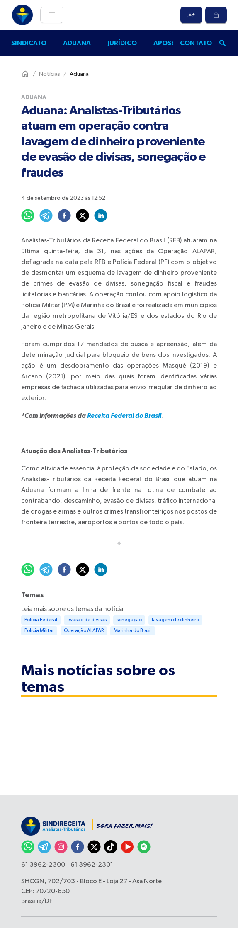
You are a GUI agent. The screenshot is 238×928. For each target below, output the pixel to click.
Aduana (77, 43)
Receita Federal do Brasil (124, 415)
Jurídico (122, 43)
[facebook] (64, 215)
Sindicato (28, 43)
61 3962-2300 (43, 865)
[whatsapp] (27, 215)
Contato (196, 43)
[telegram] (46, 215)
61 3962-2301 (91, 865)
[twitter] (82, 215)
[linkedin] (100, 215)
